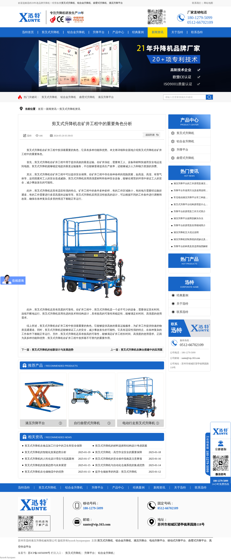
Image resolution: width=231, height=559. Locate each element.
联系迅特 (197, 32)
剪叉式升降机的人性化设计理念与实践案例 (49, 458)
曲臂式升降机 (87, 97)
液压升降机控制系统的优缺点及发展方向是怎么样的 (191, 240)
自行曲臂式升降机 (87, 423)
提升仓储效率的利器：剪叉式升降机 (116, 471)
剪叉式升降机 (50, 32)
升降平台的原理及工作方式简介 (189, 211)
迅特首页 (28, 32)
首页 (40, 109)
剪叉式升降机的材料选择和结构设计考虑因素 (121, 445)
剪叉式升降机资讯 (69, 109)
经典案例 (138, 32)
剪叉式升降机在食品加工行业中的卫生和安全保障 (53, 445)
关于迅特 (177, 32)
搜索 (209, 97)
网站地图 (208, 3)
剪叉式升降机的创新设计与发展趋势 (52, 349)
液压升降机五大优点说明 (186, 232)
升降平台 (98, 32)
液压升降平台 (106, 97)
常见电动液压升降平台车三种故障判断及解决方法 (191, 198)
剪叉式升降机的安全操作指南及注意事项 (118, 458)
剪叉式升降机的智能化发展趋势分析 (45, 452)
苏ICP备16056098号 (39, 553)
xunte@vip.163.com (190, 358)
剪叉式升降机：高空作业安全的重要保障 (118, 452)
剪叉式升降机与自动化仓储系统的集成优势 (120, 465)
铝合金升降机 (76, 32)
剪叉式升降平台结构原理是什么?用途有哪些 (190, 205)
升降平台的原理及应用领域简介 (189, 225)
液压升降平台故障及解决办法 (188, 218)
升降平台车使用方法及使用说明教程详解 (191, 191)
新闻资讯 (157, 32)
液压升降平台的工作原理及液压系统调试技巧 (191, 184)
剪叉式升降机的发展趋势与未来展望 (45, 465)
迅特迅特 (24, 487)
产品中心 (118, 32)
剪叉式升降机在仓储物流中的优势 (44, 471)
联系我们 (196, 3)
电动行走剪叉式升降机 (138, 423)
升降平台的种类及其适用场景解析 (191, 246)
